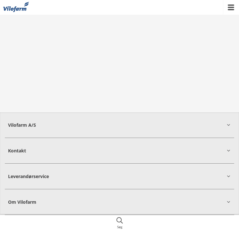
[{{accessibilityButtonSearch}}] (119, 223)
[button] (119, 125)
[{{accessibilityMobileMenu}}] (231, 7)
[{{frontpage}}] (16, 7)
